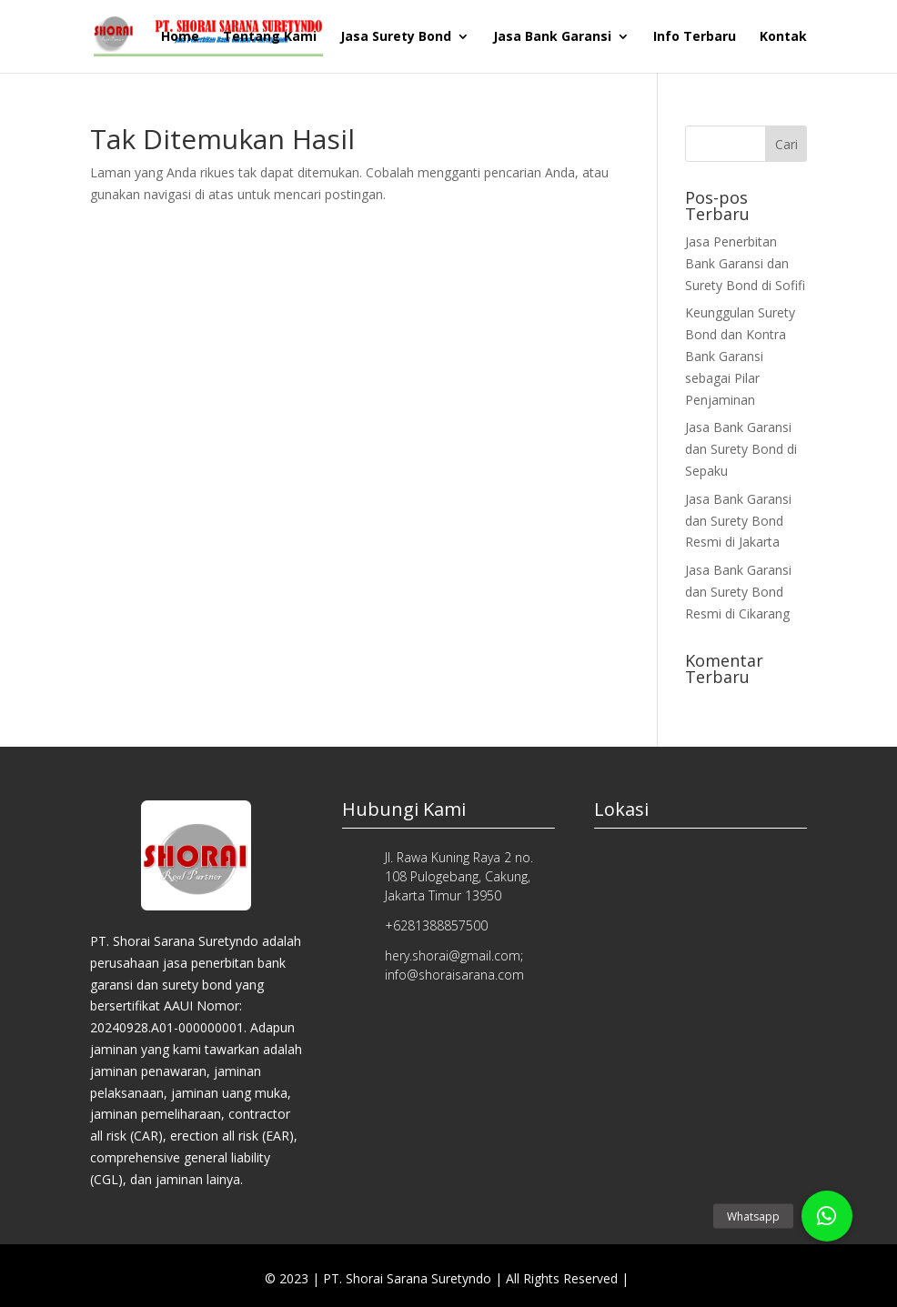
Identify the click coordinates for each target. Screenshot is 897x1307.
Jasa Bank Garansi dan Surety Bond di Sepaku (741, 448)
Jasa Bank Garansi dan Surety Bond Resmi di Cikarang (738, 591)
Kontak (783, 37)
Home (180, 37)
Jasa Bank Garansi (552, 37)
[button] (826, 1216)
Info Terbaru (694, 37)
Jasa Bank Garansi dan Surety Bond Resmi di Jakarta (738, 520)
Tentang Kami (270, 37)
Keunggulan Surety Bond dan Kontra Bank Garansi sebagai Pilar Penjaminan (740, 355)
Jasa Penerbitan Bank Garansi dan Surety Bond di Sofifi (745, 263)
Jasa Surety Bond (395, 37)
